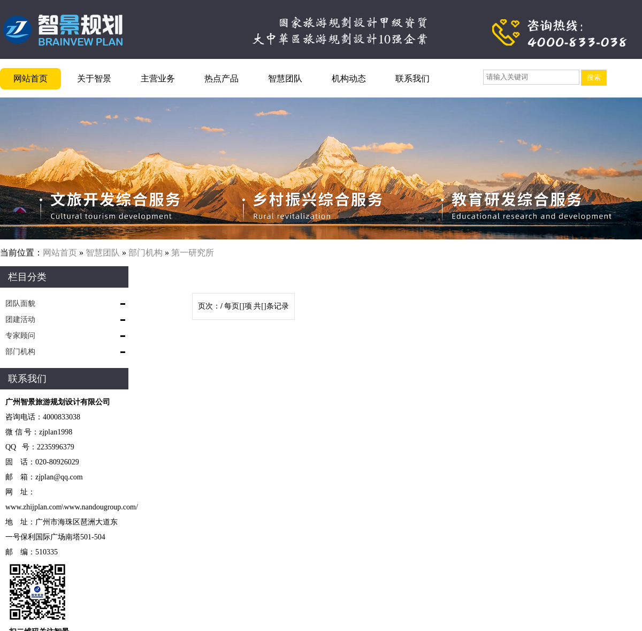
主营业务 (158, 78)
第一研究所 (192, 252)
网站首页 (30, 78)
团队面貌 (20, 303)
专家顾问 (20, 336)
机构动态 (349, 78)
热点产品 (221, 78)
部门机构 (145, 252)
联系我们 (412, 78)
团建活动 (20, 320)
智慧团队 (285, 78)
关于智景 (94, 78)
